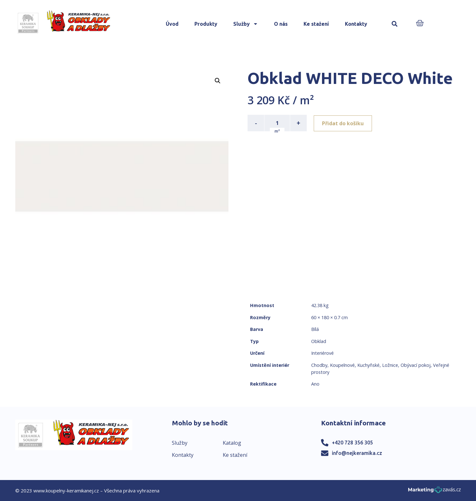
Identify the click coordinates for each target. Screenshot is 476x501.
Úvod (172, 24)
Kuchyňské (368, 365)
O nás (281, 24)
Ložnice (390, 365)
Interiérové (322, 353)
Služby (245, 24)
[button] (394, 24)
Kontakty (356, 24)
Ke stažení (316, 24)
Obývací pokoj (415, 365)
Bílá (315, 329)
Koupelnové (342, 365)
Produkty (205, 24)
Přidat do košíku (343, 123)
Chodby (319, 365)
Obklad (318, 341)
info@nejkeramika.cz (357, 453)
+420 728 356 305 (352, 442)
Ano (315, 384)
